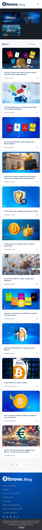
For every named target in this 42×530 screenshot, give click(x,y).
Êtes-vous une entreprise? (10, 493)
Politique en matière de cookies (12, 509)
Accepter (21, 527)
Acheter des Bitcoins (9, 486)
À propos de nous (8, 497)
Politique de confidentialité (11, 505)
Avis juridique (6, 501)
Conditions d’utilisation (9, 512)
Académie (5, 489)
